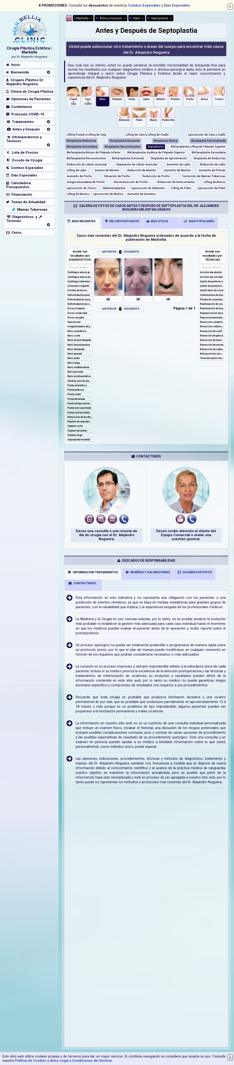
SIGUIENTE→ (133, 251)
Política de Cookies (31, 1061)
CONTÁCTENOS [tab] (82, 583)
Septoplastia (158, 18)
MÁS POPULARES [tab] (199, 221)
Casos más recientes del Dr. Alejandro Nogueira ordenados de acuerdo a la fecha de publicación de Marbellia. (146, 238)
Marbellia (81, 18)
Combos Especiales (144, 6)
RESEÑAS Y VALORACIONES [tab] (147, 572)
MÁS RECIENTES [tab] (81, 221)
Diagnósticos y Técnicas (24, 219)
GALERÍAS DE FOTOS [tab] (194, 572)
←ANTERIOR (108, 251)
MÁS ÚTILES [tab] (157, 221)
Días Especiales (177, 6)
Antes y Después (23, 129)
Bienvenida (17, 72)
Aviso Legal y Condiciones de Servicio (81, 1061)
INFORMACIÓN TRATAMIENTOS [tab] (92, 572)
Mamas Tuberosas (29, 210)
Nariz (135, 18)
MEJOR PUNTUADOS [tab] (122, 221)
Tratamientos (20, 122)
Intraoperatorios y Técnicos (24, 139)
